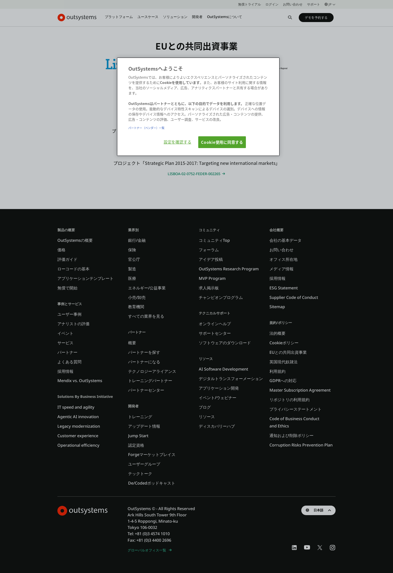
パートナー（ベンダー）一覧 (146, 128)
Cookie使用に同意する (222, 142)
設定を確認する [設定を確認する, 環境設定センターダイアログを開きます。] (177, 142)
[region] (198, 106)
